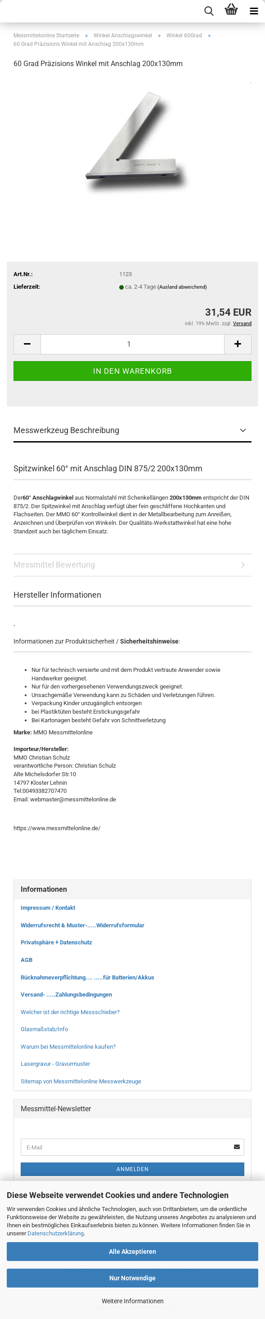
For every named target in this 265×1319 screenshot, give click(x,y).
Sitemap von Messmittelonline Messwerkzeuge (81, 1081)
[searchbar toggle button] (209, 11)
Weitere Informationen (133, 1301)
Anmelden (133, 1169)
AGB (26, 960)
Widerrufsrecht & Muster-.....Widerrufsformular (82, 925)
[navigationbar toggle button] (254, 11)
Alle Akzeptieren (132, 1251)
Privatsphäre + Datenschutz (56, 942)
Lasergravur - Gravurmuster (55, 1063)
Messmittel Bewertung (54, 564)
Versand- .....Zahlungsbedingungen (66, 994)
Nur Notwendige (132, 1278)
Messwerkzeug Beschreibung (66, 430)
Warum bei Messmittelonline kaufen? (68, 1046)
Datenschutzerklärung (55, 1233)
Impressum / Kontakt (48, 907)
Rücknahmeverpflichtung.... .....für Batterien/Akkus (87, 977)
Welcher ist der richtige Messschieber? (70, 1012)
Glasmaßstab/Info (44, 1029)
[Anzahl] (132, 344)
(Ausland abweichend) (182, 287)
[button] (26, 344)
